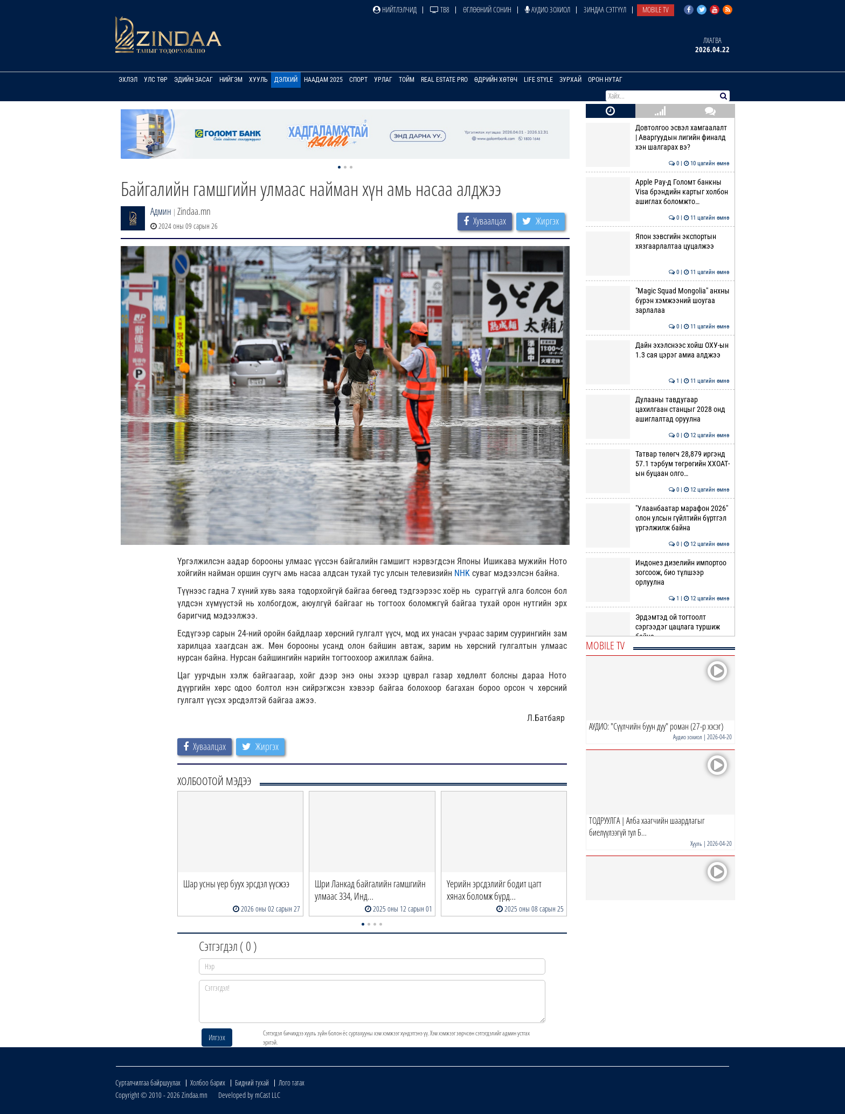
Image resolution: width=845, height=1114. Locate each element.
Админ (160, 211)
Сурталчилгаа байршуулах (148, 1082)
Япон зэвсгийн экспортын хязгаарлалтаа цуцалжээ (658, 241)
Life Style (538, 79)
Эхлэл (128, 79)
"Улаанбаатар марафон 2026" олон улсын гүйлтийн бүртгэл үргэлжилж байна (658, 518)
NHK (462, 573)
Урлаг (383, 79)
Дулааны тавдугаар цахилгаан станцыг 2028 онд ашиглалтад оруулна (658, 409)
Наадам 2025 (323, 79)
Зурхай (570, 79)
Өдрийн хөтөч (495, 79)
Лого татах (291, 1082)
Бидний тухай (252, 1082)
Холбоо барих (207, 1082)
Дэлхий (285, 79)
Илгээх (217, 1037)
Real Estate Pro (444, 79)
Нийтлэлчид (395, 9)
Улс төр (156, 79)
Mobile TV (655, 9)
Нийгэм (231, 79)
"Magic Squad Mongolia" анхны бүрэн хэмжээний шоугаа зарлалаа (658, 301)
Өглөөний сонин (487, 9)
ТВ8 (439, 9)
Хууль (258, 79)
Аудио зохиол (547, 9)
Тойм (406, 79)
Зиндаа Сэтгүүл (605, 9)
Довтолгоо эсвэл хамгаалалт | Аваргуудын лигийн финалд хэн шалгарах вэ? (658, 137)
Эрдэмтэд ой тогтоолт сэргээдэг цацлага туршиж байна (658, 627)
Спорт (358, 79)
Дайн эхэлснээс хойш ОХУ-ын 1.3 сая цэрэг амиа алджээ (658, 350)
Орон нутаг (605, 79)
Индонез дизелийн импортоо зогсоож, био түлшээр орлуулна (658, 572)
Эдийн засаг (193, 79)
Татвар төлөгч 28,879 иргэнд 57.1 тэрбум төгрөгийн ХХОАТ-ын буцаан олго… (658, 464)
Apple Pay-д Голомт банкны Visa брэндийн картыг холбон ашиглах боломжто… (658, 192)
